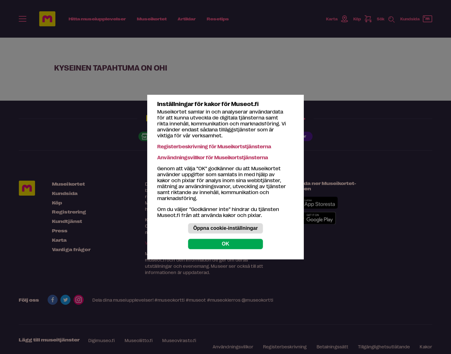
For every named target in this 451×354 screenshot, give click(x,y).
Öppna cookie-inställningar (225, 228)
